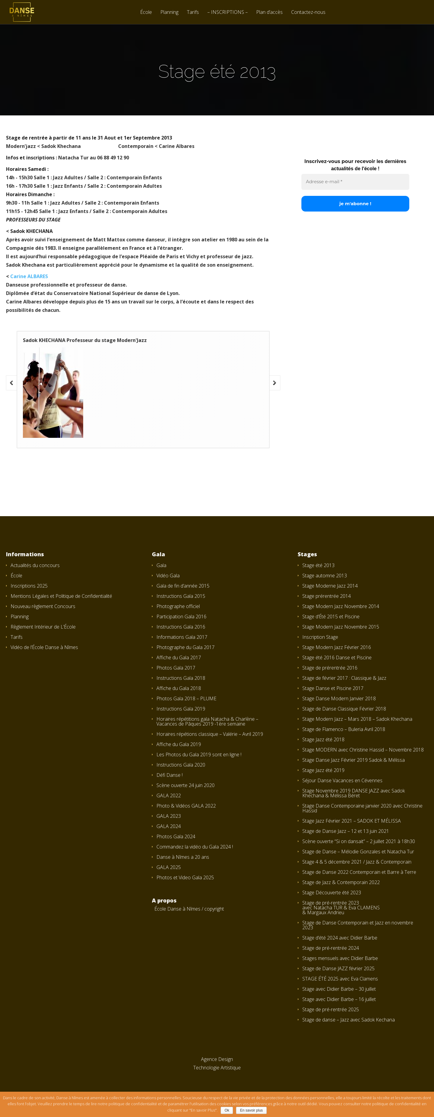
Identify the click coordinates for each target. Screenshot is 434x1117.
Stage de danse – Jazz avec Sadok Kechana (348, 1019)
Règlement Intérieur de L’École (43, 626)
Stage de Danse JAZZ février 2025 (338, 968)
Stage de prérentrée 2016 (329, 667)
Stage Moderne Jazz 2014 (330, 585)
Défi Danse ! (169, 775)
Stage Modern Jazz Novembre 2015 (340, 626)
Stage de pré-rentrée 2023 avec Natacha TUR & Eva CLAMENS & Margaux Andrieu (341, 907)
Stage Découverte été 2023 (331, 892)
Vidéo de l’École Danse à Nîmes (44, 647)
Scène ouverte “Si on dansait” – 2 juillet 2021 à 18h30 (358, 841)
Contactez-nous (308, 12)
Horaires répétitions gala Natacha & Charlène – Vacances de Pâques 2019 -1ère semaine (207, 721)
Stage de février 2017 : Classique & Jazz (344, 678)
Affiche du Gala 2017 (178, 657)
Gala (161, 565)
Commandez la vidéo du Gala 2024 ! (194, 846)
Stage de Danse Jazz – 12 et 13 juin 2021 (345, 831)
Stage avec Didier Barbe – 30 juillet (339, 989)
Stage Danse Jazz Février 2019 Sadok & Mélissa (353, 760)
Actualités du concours (35, 565)
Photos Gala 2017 (175, 667)
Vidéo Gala (168, 575)
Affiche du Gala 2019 (178, 744)
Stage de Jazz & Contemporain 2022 (341, 882)
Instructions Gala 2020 (180, 764)
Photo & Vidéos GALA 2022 (186, 805)
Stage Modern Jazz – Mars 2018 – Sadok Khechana (357, 719)
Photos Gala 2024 (175, 836)
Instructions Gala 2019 (180, 708)
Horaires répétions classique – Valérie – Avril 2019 (209, 734)
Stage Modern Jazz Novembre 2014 (340, 606)
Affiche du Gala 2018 (178, 688)
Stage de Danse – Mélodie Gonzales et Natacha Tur (358, 851)
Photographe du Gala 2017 (185, 647)
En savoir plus (251, 1110)
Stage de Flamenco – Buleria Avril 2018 (343, 729)
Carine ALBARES (29, 276)
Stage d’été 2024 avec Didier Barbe (339, 937)
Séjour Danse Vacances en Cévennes (342, 780)
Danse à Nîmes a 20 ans (182, 857)
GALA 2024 (168, 826)
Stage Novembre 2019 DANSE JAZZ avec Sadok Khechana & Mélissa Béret (353, 793)
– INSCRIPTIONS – (227, 12)
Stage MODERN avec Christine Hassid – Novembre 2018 (363, 749)
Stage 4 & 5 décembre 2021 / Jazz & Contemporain (356, 861)
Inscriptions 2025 (29, 585)
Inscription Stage (320, 637)
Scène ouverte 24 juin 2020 (185, 785)
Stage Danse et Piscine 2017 (332, 688)
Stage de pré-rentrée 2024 (330, 948)
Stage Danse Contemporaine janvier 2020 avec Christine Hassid (362, 808)
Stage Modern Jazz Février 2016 (336, 647)
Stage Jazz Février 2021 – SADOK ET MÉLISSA (351, 820)
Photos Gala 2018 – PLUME (186, 698)
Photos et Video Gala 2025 (185, 877)
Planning (169, 12)
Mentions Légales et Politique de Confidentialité (61, 596)
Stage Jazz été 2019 (323, 770)
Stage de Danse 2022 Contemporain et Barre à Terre (359, 872)
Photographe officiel (178, 606)
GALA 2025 (168, 867)
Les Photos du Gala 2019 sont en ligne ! (198, 754)
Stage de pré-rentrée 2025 (330, 1009)
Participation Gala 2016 (181, 616)
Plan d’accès (269, 12)
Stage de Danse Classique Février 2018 (344, 708)
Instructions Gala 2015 (180, 596)
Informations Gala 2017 (181, 637)
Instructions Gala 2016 (180, 626)
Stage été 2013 (318, 565)
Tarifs (193, 12)
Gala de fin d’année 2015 (182, 585)
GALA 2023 (168, 816)
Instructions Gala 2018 (180, 678)
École (146, 12)
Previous (11, 382)
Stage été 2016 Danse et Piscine (337, 657)
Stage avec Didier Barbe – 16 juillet (339, 999)
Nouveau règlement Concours (43, 606)
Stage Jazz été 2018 (323, 739)
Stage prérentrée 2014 (326, 596)
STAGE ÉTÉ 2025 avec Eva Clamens (340, 978)
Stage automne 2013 (324, 575)
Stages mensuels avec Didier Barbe (340, 958)
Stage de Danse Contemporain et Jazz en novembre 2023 (357, 925)
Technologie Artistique (217, 1067)
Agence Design (217, 1059)
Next (274, 382)
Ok (227, 1110)
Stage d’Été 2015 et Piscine (331, 616)
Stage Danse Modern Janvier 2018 (339, 698)
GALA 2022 (168, 795)
